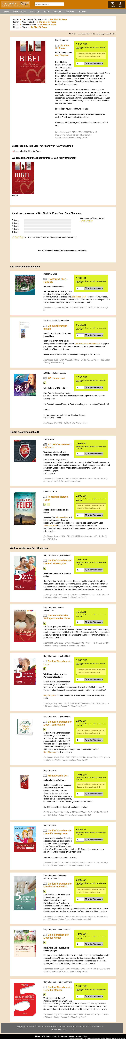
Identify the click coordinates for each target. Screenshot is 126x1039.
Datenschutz (51, 1036)
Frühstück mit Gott (58, 775)
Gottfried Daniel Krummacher (56, 321)
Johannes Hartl (50, 491)
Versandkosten (110, 34)
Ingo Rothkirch (64, 555)
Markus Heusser (59, 373)
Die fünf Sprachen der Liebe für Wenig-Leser (57, 832)
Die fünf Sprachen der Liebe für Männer (57, 988)
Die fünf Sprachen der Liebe (57, 662)
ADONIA (46, 373)
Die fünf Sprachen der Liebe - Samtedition (57, 723)
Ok (73, 1030)
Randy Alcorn (49, 439)
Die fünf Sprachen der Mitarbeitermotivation (57, 885)
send (9, 3)
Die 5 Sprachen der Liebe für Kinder (56, 936)
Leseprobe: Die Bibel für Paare (26, 151)
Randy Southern (65, 982)
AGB (43, 1036)
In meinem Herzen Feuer (55, 498)
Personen (82, 11)
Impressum (63, 1036)
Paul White (55, 878)
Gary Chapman (61, 40)
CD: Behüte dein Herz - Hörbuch (57, 446)
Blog (85, 1036)
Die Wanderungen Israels (55, 327)
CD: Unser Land (56, 378)
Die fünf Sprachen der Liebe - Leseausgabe (57, 562)
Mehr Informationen (60, 1030)
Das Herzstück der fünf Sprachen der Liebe (56, 617)
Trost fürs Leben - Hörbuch (55, 280)
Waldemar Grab (50, 274)
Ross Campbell (64, 929)
